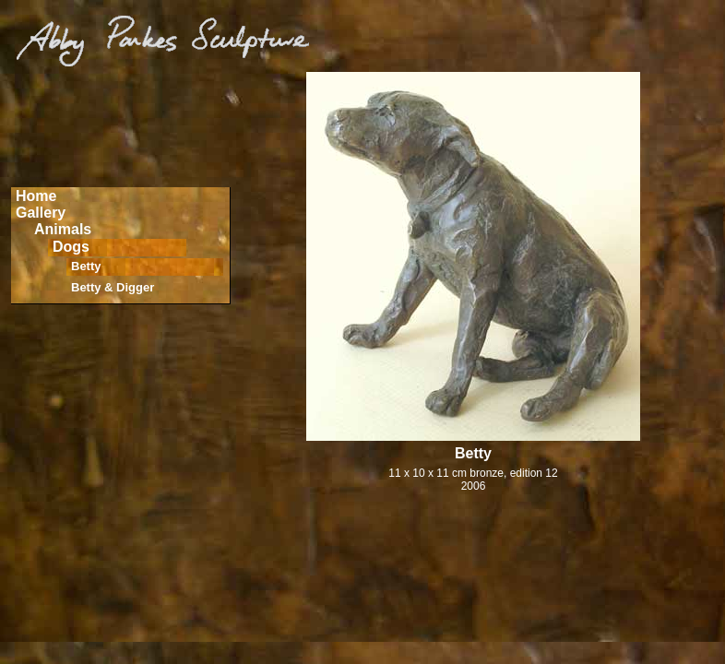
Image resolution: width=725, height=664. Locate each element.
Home (36, 196)
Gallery (40, 213)
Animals (62, 229)
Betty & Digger (112, 287)
